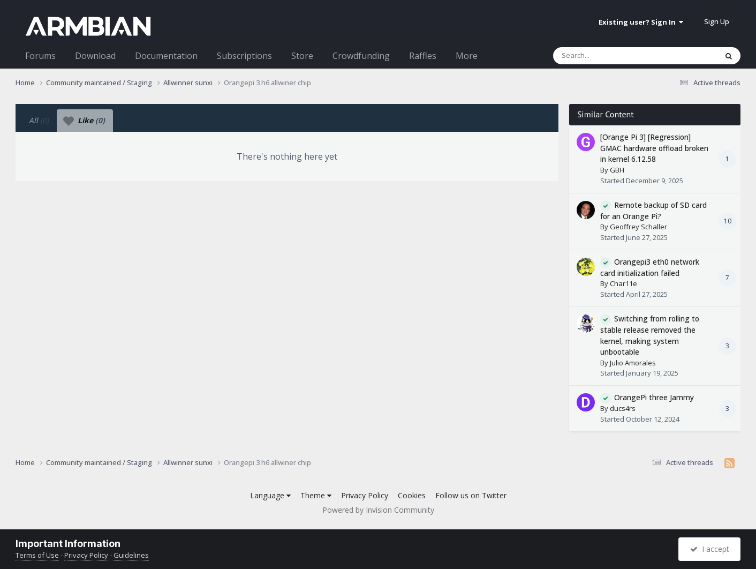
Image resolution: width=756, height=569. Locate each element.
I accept (709, 549)
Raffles (422, 56)
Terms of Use (37, 555)
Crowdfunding (361, 56)
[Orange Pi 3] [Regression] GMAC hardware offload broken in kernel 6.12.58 (654, 148)
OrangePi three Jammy (654, 397)
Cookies (412, 495)
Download (95, 56)
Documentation (166, 56)
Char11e (623, 283)
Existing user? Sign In (641, 22)
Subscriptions (244, 56)
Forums (40, 56)
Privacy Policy (364, 495)
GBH (617, 170)
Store (302, 56)
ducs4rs (623, 408)
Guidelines (131, 555)
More (467, 56)
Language (270, 495)
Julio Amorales (633, 363)
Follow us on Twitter (470, 495)
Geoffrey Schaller (638, 226)
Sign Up (716, 21)
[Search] (607, 55)
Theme (315, 495)
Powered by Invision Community (378, 510)
